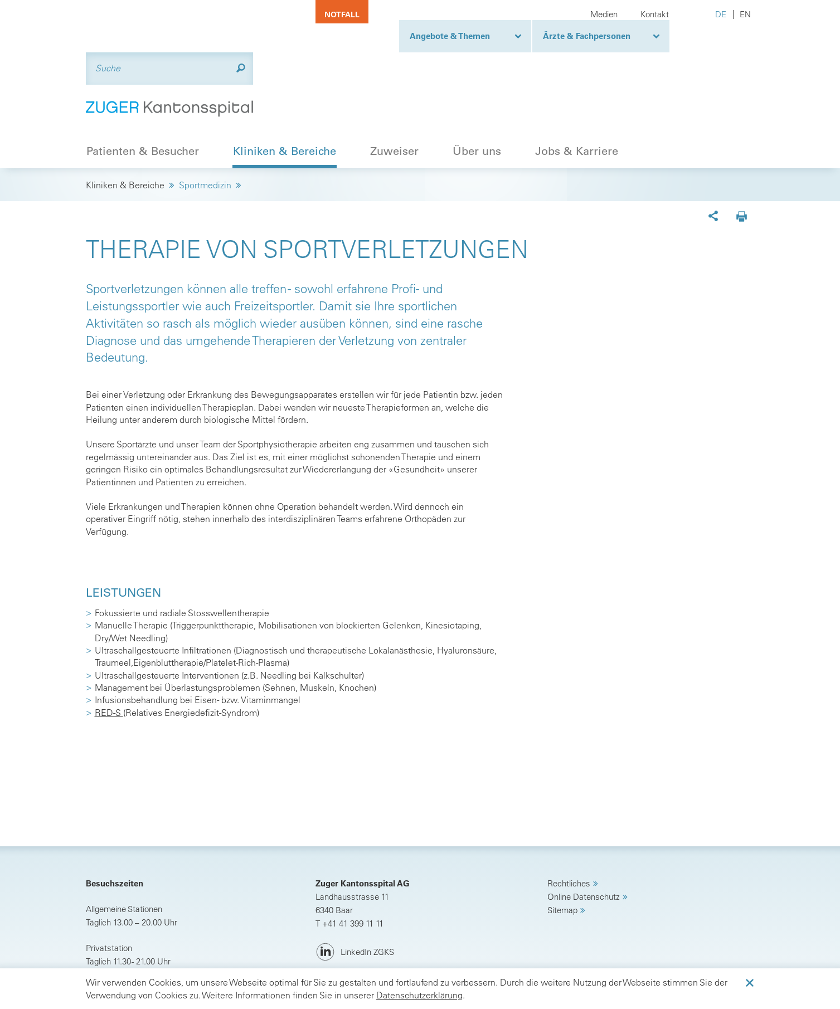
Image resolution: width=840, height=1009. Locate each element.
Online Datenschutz (583, 841)
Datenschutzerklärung (419, 995)
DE (720, 14)
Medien (604, 14)
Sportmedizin (205, 129)
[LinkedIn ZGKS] (354, 896)
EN (745, 14)
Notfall (342, 14)
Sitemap (562, 854)
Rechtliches (568, 827)
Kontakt (654, 14)
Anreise (113, 931)
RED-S (109, 657)
